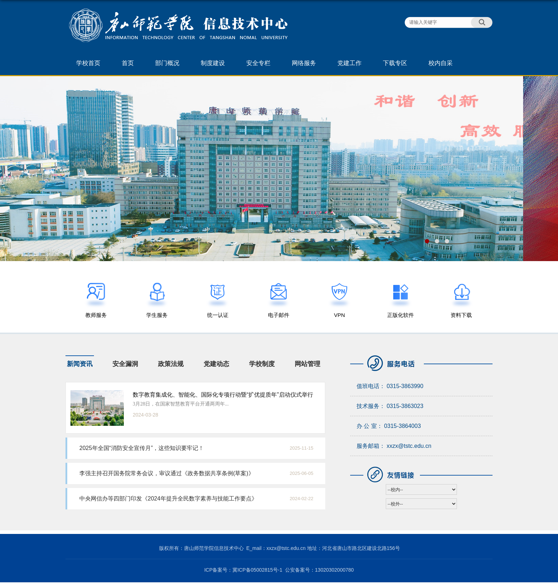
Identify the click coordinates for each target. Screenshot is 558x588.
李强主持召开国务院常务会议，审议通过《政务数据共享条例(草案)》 (166, 473)
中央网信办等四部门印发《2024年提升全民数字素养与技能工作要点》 (168, 499)
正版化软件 (400, 315)
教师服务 (96, 315)
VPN (339, 315)
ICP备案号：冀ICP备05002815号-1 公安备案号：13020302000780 (279, 570)
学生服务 (157, 315)
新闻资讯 (80, 363)
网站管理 (307, 363)
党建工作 (349, 63)
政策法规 (171, 363)
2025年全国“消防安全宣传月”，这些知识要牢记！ (141, 448)
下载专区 (395, 63)
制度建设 (213, 63)
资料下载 (461, 315)
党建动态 (216, 363)
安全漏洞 (125, 363)
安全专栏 (258, 63)
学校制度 (262, 363)
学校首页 (88, 63)
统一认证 (217, 315)
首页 (128, 63)
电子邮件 (278, 315)
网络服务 (304, 63)
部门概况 (167, 63)
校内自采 (440, 63)
